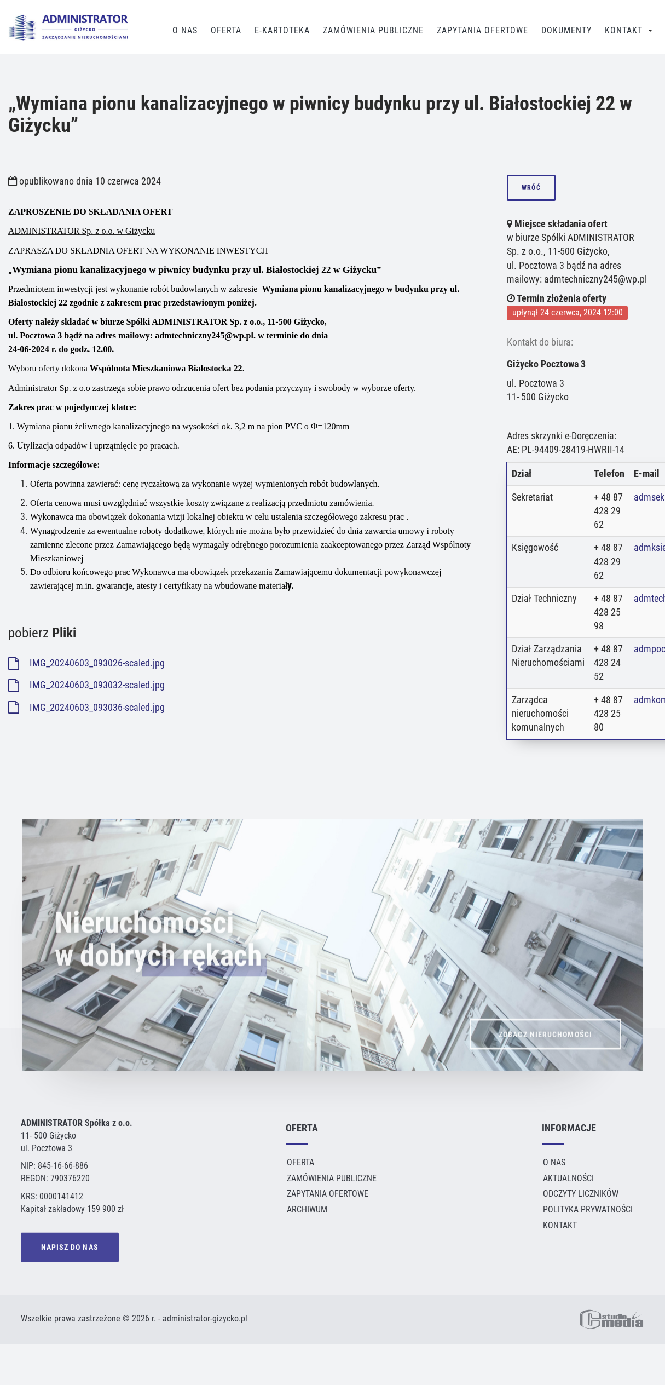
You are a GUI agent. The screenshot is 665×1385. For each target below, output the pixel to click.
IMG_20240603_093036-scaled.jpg (86, 707)
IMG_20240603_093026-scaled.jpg (86, 663)
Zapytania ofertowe (327, 1193)
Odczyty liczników (580, 1193)
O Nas (185, 30)
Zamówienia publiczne (373, 30)
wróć (531, 188)
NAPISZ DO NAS (70, 1249)
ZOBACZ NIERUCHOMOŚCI (545, 1054)
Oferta (226, 30)
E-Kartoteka (282, 30)
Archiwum (307, 1209)
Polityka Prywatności (588, 1209)
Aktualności (568, 1178)
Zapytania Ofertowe (482, 30)
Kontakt (624, 30)
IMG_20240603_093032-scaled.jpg (86, 685)
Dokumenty (566, 30)
